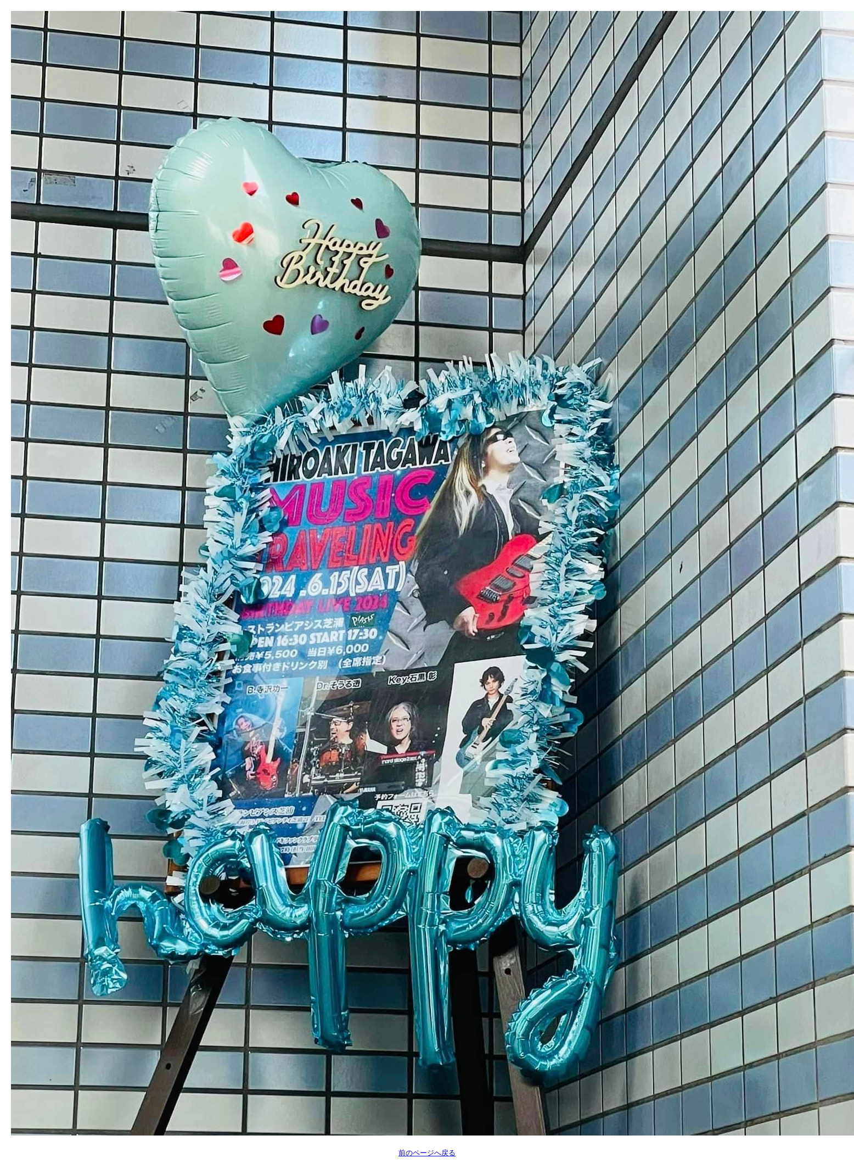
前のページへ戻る (427, 1153)
